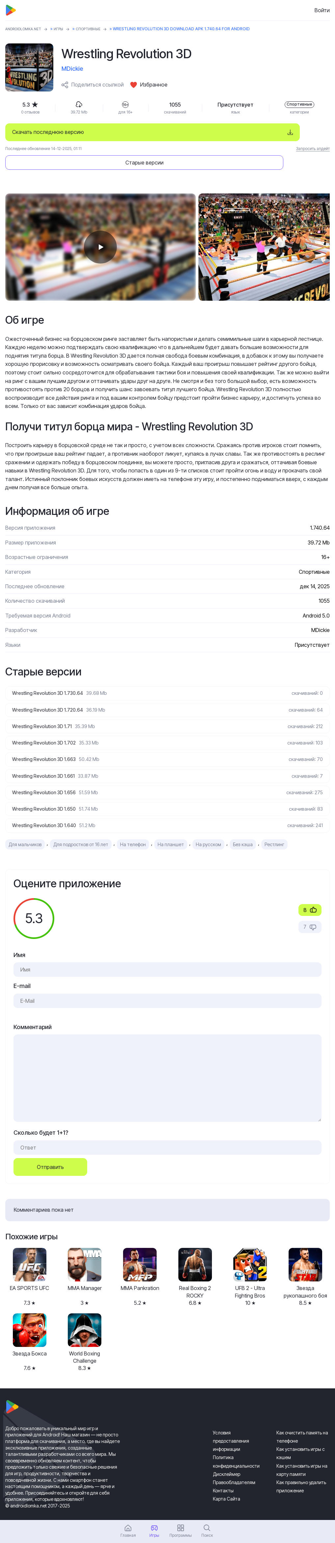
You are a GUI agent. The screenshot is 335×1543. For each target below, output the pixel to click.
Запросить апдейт (313, 148)
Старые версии (267, 132)
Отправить (50, 1155)
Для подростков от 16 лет (80, 832)
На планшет (171, 832)
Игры (65, 28)
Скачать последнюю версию (48, 132)
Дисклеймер (226, 1462)
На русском (208, 832)
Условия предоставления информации (231, 1429)
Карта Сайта (226, 1487)
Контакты (223, 1478)
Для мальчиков (25, 832)
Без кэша (243, 832)
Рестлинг (274, 832)
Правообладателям (234, 1470)
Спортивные (98, 28)
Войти (322, 10)
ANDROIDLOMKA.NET (26, 28)
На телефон (133, 832)
